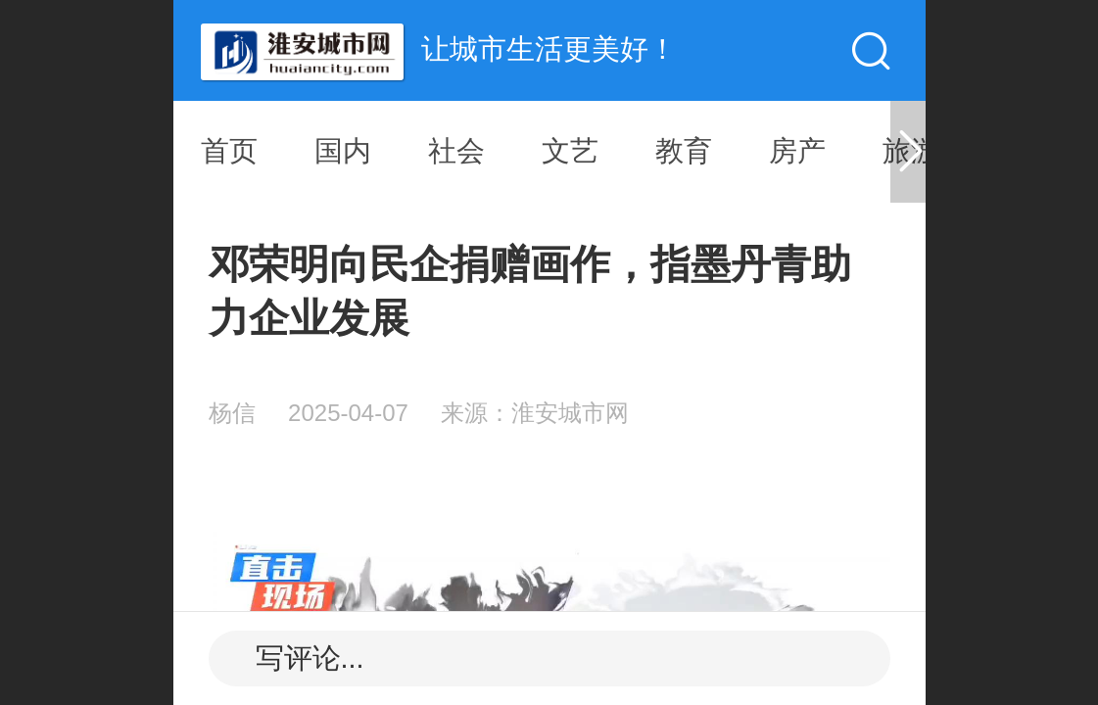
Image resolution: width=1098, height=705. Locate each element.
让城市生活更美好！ (549, 49)
